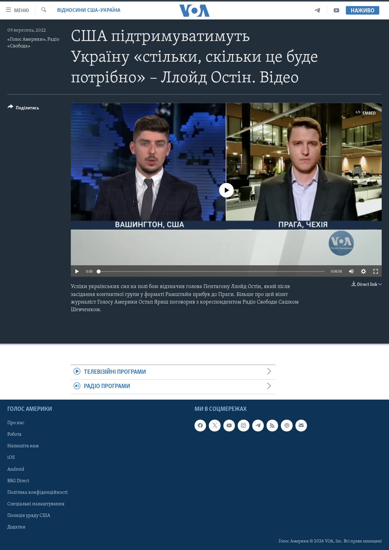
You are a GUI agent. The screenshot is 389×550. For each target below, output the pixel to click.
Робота (14, 434)
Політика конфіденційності (37, 492)
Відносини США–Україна (88, 10)
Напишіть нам (23, 446)
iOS (11, 457)
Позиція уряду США (28, 515)
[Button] (23, 109)
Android (15, 469)
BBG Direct (18, 480)
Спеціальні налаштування (35, 503)
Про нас (15, 423)
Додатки (16, 527)
